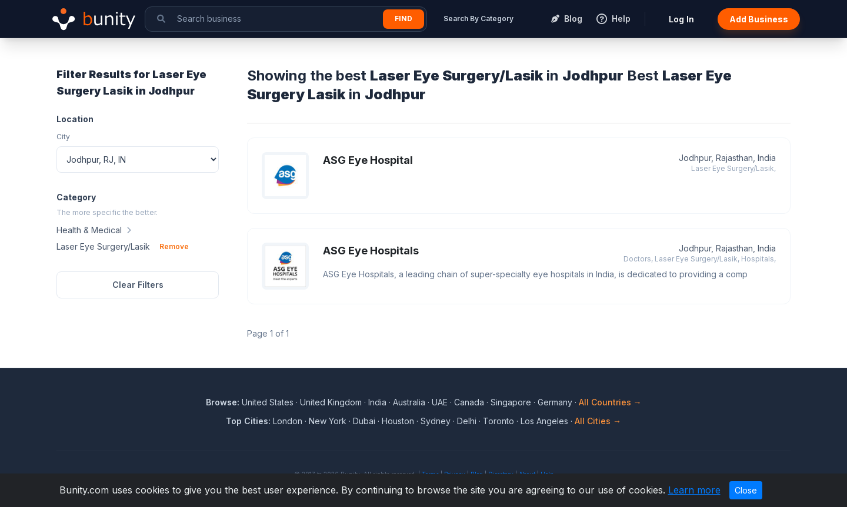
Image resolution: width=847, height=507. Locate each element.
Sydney (436, 421)
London (287, 421)
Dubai (364, 421)
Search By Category (478, 18)
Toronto (498, 421)
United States (268, 402)
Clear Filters (138, 285)
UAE (440, 402)
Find (403, 18)
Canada (469, 402)
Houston (398, 421)
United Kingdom (331, 402)
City (63, 136)
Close (746, 490)
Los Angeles (544, 421)
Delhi (466, 421)
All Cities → (598, 421)
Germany (555, 402)
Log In (681, 19)
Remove (174, 246)
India (377, 402)
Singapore (511, 402)
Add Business (758, 19)
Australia (409, 402)
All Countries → (610, 402)
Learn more (694, 490)
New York (327, 421)
